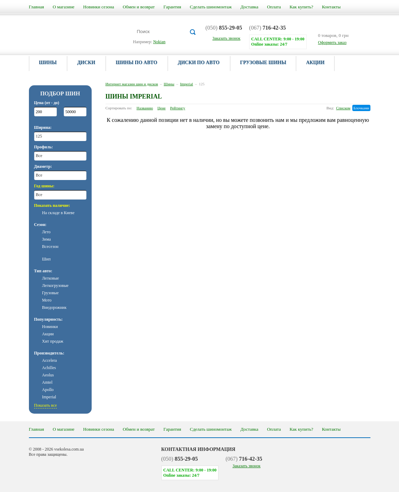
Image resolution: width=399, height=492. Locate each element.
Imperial (186, 84)
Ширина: (43, 127)
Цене (162, 108)
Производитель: (49, 353)
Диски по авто (199, 62)
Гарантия (172, 6)
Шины (48, 62)
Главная (36, 6)
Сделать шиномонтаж (211, 6)
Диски (86, 62)
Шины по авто (136, 62)
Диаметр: (43, 166)
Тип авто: (43, 270)
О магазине (63, 6)
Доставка (249, 6)
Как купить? (301, 6)
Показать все (45, 405)
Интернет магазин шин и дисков (132, 84)
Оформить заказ (332, 42)
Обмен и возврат (139, 6)
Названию (145, 108)
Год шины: (44, 185)
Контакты (331, 6)
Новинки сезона (98, 6)
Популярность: (48, 319)
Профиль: (43, 147)
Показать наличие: (52, 205)
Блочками (361, 108)
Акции (315, 62)
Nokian (159, 41)
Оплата (274, 6)
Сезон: (40, 224)
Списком (343, 108)
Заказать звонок (246, 465)
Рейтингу (177, 108)
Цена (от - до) (46, 102)
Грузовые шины (263, 62)
